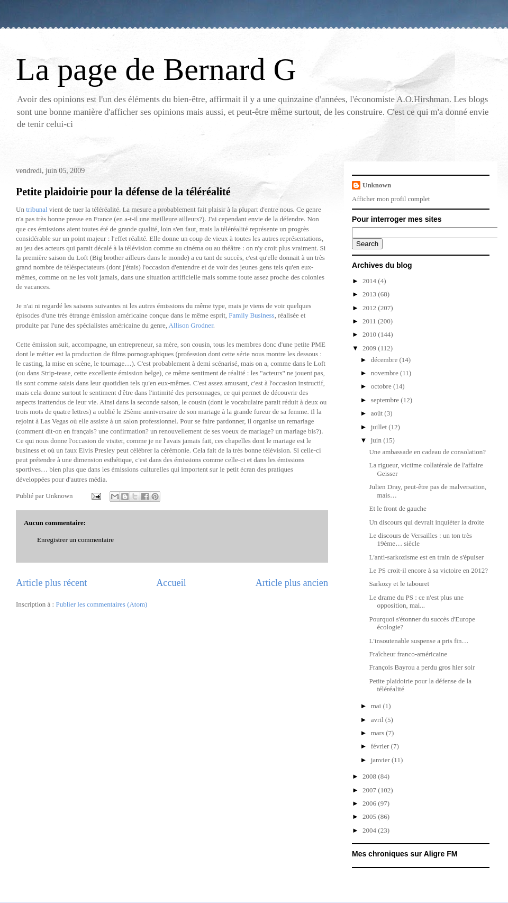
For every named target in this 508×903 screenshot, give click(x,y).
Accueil (171, 582)
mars (378, 733)
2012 (370, 308)
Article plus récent (51, 582)
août (378, 413)
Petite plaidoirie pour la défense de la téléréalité (123, 191)
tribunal (36, 209)
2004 (370, 830)
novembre (385, 373)
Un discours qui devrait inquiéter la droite (426, 522)
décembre (385, 360)
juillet (380, 427)
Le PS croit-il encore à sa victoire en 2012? (428, 570)
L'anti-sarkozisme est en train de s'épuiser (426, 557)
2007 (370, 790)
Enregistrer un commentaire (75, 540)
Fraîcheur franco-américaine (408, 654)
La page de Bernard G (156, 69)
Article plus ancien (292, 582)
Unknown (376, 185)
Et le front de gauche (397, 508)
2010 (370, 334)
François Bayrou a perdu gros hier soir (422, 667)
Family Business (251, 315)
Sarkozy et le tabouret (399, 584)
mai (377, 706)
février (381, 746)
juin (377, 440)
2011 (370, 321)
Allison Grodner (191, 325)
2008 (370, 776)
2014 (370, 281)
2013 (370, 294)
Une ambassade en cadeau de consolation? (427, 452)
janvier (381, 760)
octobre (382, 386)
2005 (370, 816)
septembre (386, 400)
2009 (370, 348)
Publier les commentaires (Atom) (101, 604)
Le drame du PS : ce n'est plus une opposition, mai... (416, 601)
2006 (370, 803)
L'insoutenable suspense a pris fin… (418, 641)
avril (378, 720)
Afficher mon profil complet (391, 199)
